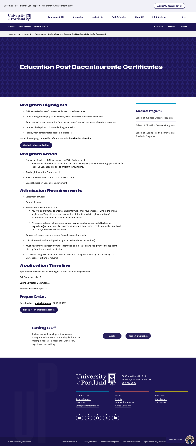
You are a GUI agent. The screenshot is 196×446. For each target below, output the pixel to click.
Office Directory (123, 405)
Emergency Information (87, 405)
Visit (172, 27)
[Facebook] (97, 417)
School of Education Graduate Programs (155, 127)
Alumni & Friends (24, 26)
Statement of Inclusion (131, 442)
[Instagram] (88, 417)
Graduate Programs (55, 34)
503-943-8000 (129, 382)
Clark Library (161, 398)
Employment (161, 402)
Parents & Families (41, 26)
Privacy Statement (90, 442)
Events (118, 398)
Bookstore (159, 395)
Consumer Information (71, 442)
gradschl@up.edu (42, 226)
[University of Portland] (19, 17)
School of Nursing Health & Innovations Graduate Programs (155, 136)
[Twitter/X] (106, 417)
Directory (80, 402)
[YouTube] (79, 417)
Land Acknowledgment (110, 442)
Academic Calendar (124, 402)
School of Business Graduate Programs (154, 119)
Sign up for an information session (39, 309)
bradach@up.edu (43, 303)
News (118, 395)
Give (184, 27)
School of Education (81, 138)
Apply (158, 27)
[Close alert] (190, 5)
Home (10, 34)
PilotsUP (11, 26)
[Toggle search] (181, 17)
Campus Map (82, 395)
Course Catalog (83, 398)
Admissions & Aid (21, 34)
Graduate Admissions (38, 34)
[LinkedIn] (115, 417)
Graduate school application (36, 145)
